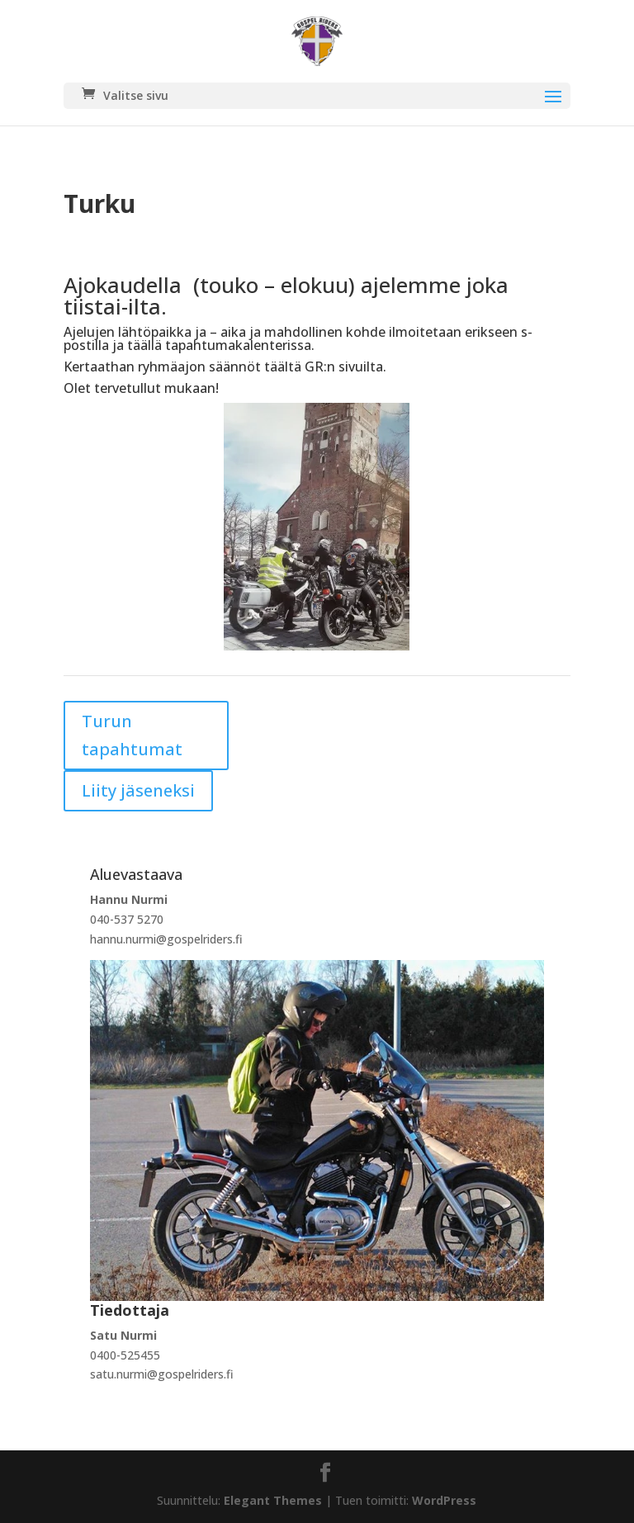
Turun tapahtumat (132, 735)
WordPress (444, 1500)
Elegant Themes (273, 1500)
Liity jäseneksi (138, 790)
